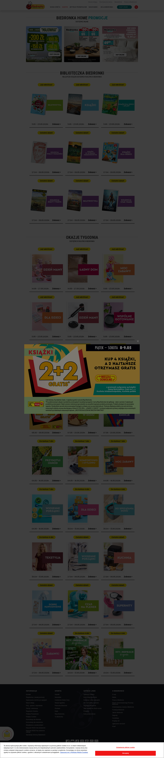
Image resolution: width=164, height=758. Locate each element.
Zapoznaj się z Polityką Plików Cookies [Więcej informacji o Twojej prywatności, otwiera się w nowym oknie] (74, 752)
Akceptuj (125, 753)
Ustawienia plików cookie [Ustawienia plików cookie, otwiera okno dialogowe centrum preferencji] (125, 747)
